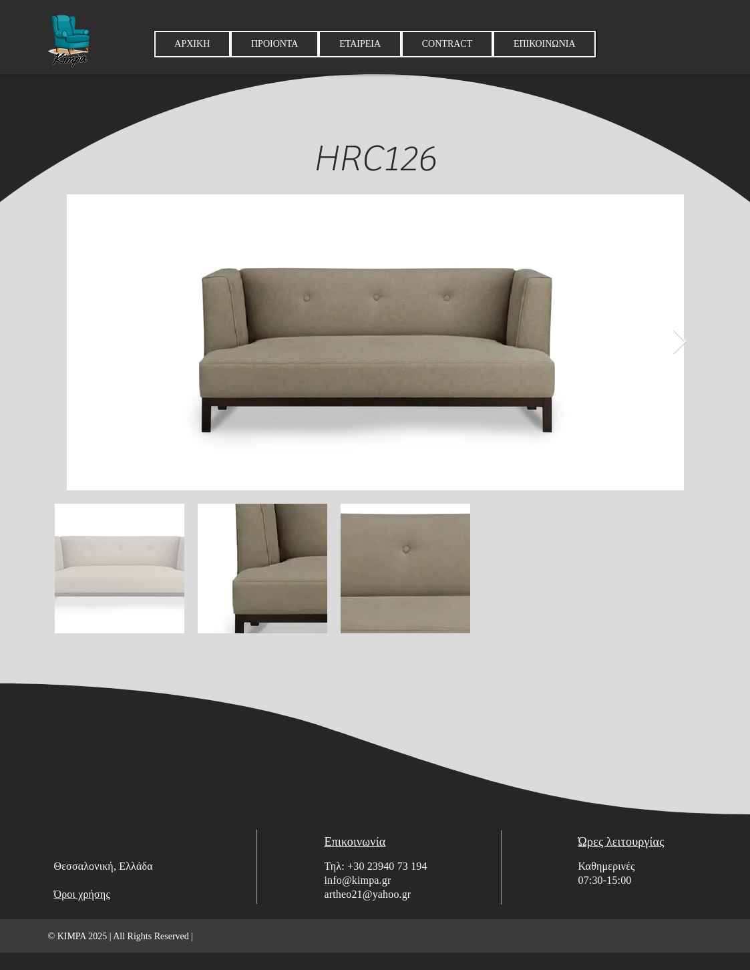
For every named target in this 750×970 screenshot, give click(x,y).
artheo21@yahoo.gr (368, 894)
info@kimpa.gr (358, 880)
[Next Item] (679, 342)
